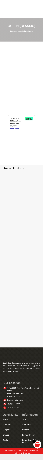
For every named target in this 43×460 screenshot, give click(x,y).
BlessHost (27, 453)
